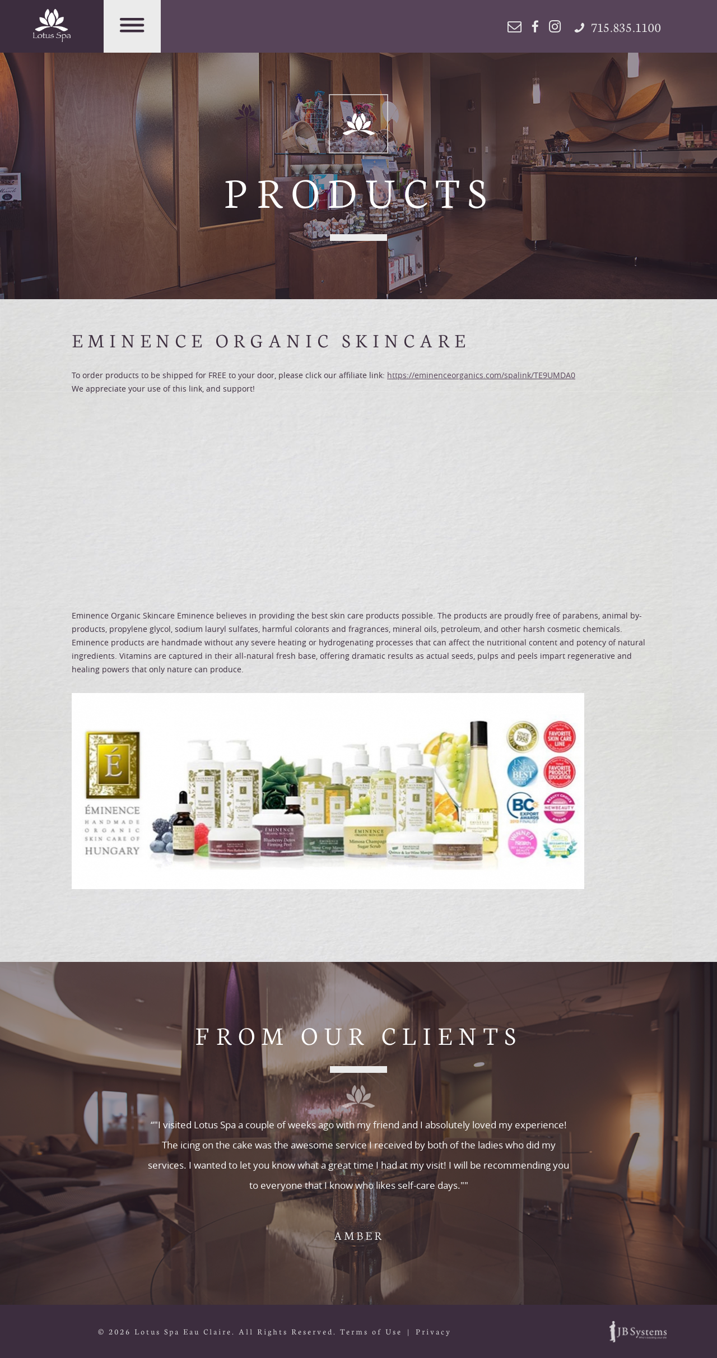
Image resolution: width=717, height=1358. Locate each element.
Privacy (433, 1331)
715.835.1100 (618, 26)
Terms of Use (371, 1331)
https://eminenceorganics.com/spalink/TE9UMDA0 (481, 375)
